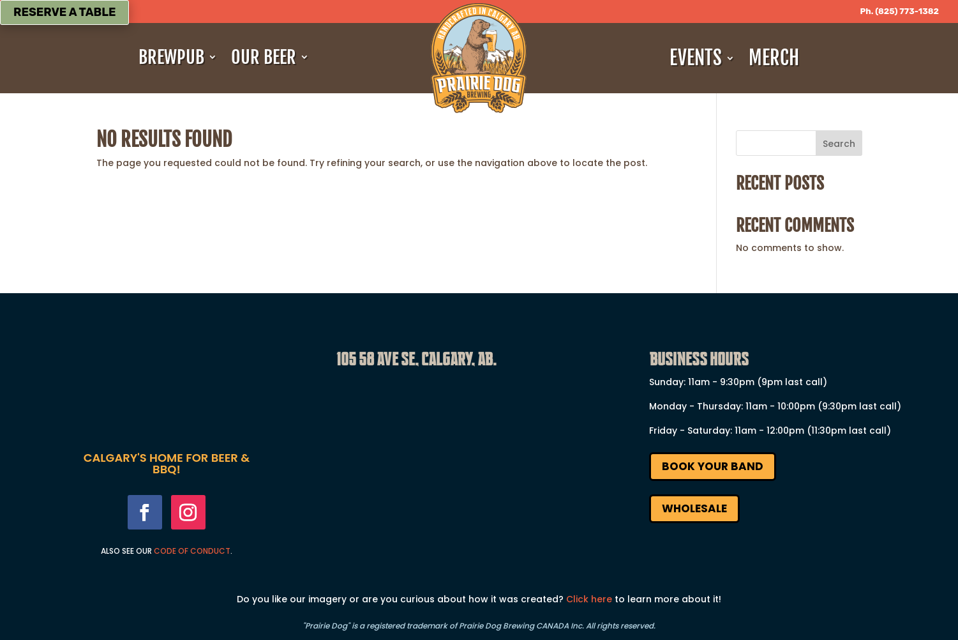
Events (696, 58)
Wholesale (694, 508)
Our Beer (263, 57)
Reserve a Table (64, 12)
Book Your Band (712, 466)
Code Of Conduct (192, 550)
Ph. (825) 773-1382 (899, 11)
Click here (589, 599)
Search (839, 143)
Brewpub (171, 57)
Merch (774, 58)
